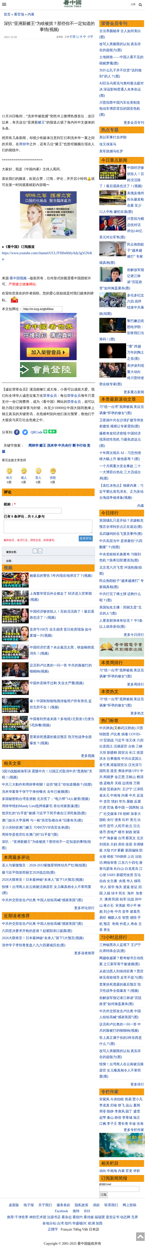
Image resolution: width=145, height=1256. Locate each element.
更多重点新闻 (134, 392)
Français (66, 1229)
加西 (99, 1223)
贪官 (106, 801)
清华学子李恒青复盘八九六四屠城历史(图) (33, 947)
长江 (132, 752)
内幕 (31, 14)
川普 (139, 728)
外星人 (125, 924)
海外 (131, 893)
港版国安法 (118, 765)
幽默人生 (114, 917)
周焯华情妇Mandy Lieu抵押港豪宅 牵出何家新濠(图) (40, 808)
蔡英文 (131, 838)
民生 (122, 893)
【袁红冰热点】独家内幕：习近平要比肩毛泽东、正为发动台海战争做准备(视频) (121, 492)
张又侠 (131, 740)
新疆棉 (112, 752)
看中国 (120, 807)
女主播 (112, 881)
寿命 (134, 924)
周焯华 (24, 144)
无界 (134, 1217)
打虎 (102, 807)
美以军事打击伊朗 (112, 137)
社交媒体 (110, 814)
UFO (135, 771)
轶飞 (121, 1105)
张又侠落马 (107, 144)
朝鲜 (126, 814)
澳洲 (107, 899)
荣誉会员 (50, 396)
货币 (110, 826)
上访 (130, 856)
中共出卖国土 (131, 758)
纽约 (68, 1223)
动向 (102, 1171)
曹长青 (123, 1124)
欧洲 (91, 1223)
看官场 (19, 14)
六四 (140, 740)
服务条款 (63, 1205)
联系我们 (111, 1205)
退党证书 (112, 1217)
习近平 (120, 740)
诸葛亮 (135, 911)
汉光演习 (135, 765)
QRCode (37, 432)
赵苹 (102, 1117)
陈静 (110, 1111)
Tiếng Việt (80, 1229)
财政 (129, 832)
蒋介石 (109, 905)
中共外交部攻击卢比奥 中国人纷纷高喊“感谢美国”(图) (42, 902)
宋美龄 (120, 905)
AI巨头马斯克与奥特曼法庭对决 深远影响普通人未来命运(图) (121, 89)
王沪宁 (127, 789)
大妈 (113, 844)
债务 (118, 820)
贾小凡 (137, 1099)
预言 (107, 924)
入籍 (106, 893)
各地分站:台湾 (53, 1223)
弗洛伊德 (125, 771)
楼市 (121, 832)
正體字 (53, 1229)
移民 (137, 881)
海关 (118, 887)
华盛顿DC (79, 1223)
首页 (7, 14)
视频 (8, 570)
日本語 (94, 1229)
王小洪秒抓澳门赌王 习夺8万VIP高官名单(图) (36, 830)
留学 (111, 887)
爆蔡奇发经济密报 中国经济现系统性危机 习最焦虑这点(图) (120, 440)
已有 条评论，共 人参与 (24, 516)
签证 (134, 887)
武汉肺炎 (127, 728)
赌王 (41, 122)
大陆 (106, 850)
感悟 (133, 917)
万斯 (136, 783)
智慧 (125, 917)
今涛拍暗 (117, 1099)
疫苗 (140, 752)
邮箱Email (105, 1184)
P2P (113, 850)
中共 (132, 795)
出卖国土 (106, 746)
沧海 (140, 1124)
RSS (87, 1211)
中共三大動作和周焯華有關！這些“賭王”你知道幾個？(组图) (47, 787)
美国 (102, 789)
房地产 (112, 832)
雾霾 (120, 850)
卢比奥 (115, 734)
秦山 (110, 1117)
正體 (133, 4)
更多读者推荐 (84, 955)
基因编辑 (132, 850)
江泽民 (138, 789)
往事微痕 (113, 758)
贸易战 (108, 740)
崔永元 (104, 795)
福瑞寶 (100, 1217)
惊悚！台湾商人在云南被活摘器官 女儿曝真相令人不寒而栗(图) (121, 1070)
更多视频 (88, 758)
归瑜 (113, 1105)
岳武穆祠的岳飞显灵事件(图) (120, 534)
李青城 (127, 1117)
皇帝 (125, 911)
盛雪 (136, 1111)
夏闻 (136, 1105)
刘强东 (104, 844)
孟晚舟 (108, 783)
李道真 (104, 1105)
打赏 (73, 36)
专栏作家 (110, 1091)
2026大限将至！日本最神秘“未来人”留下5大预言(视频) (43, 882)
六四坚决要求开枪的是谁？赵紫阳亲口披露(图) (37, 933)
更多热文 (137, 713)
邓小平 (131, 905)
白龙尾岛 (131, 869)
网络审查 (110, 863)
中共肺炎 (106, 728)
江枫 (102, 1124)
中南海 (115, 795)
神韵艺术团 (37, 1217)
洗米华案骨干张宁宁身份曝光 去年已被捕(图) (36, 794)
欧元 (129, 826)
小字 (90, 36)
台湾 (121, 838)
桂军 (123, 899)
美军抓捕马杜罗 (111, 151)
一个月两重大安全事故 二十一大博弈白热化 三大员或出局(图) (120, 472)
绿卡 (114, 893)
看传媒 (89, 1217)
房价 (121, 844)
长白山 (119, 869)
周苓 (102, 1111)
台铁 (131, 746)
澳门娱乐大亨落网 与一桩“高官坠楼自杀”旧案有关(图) (42, 822)
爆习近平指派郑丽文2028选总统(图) (28, 875)
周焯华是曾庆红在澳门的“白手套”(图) (30, 837)
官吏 (129, 1171)
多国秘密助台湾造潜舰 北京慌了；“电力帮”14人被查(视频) (45, 801)
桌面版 (14, 1205)
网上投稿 (129, 1205)
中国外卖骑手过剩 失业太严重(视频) (57, 685)
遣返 (126, 887)
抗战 (130, 899)
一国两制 (132, 807)
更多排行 (137, 1084)
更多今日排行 (134, 635)
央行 (110, 820)
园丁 (129, 1111)
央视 (122, 881)
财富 (136, 832)
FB (120, 814)
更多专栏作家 (134, 1130)
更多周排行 (135, 684)
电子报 (29, 1205)
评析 (136, 1171)
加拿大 (136, 814)
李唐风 (120, 1111)
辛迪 (132, 1124)
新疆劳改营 (124, 875)
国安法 (123, 752)
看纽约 (77, 1217)
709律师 (120, 856)
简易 (128, 1099)
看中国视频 (18, 278)
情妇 (114, 801)
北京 (140, 838)
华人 (129, 881)
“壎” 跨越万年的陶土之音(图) (135, 352)
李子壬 (112, 1124)
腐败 (129, 801)
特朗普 (104, 734)
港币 (102, 832)
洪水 (102, 758)
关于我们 (45, 1205)
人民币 (120, 826)
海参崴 (112, 838)
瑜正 (136, 1117)
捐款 (96, 1205)
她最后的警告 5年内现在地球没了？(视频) (61, 578)
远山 (129, 1105)
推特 (76, 1211)
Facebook (61, 1211)
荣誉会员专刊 (114, 23)
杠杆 (125, 820)
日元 (136, 826)
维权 (110, 856)
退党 (113, 771)
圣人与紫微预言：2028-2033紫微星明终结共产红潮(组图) (44, 867)
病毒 (124, 734)
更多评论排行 (84, 910)
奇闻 (115, 924)
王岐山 (131, 777)
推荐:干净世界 (17, 1217)
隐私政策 (81, 1205)
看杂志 (67, 1217)
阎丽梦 (108, 777)
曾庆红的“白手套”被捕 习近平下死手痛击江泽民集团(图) (44, 815)
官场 (110, 807)
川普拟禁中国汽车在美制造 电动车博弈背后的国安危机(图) (119, 109)
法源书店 (54, 1217)
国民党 (104, 771)
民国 (115, 899)
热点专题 (110, 129)
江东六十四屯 (128, 863)
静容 (118, 1117)
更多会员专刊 (134, 122)
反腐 (137, 801)
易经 (103, 917)
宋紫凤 (104, 1099)
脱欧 (102, 820)
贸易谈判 (114, 789)
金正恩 (120, 777)
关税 (118, 783)
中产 (102, 838)
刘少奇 (108, 911)
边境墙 (127, 783)
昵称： (10, 504)
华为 (122, 801)
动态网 (125, 1217)
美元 (133, 820)
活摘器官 (120, 746)
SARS (111, 875)
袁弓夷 (104, 765)
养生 (106, 930)
